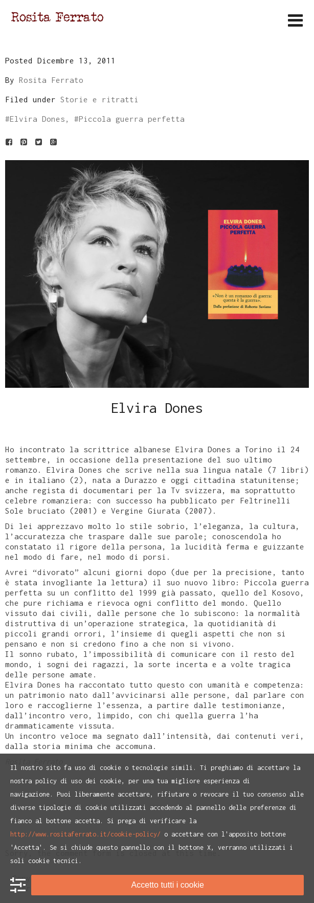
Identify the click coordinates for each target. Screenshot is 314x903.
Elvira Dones (37, 118)
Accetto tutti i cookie (167, 884)
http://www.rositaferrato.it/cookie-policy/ (85, 834)
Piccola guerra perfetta (132, 118)
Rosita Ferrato (51, 79)
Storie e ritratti (99, 99)
